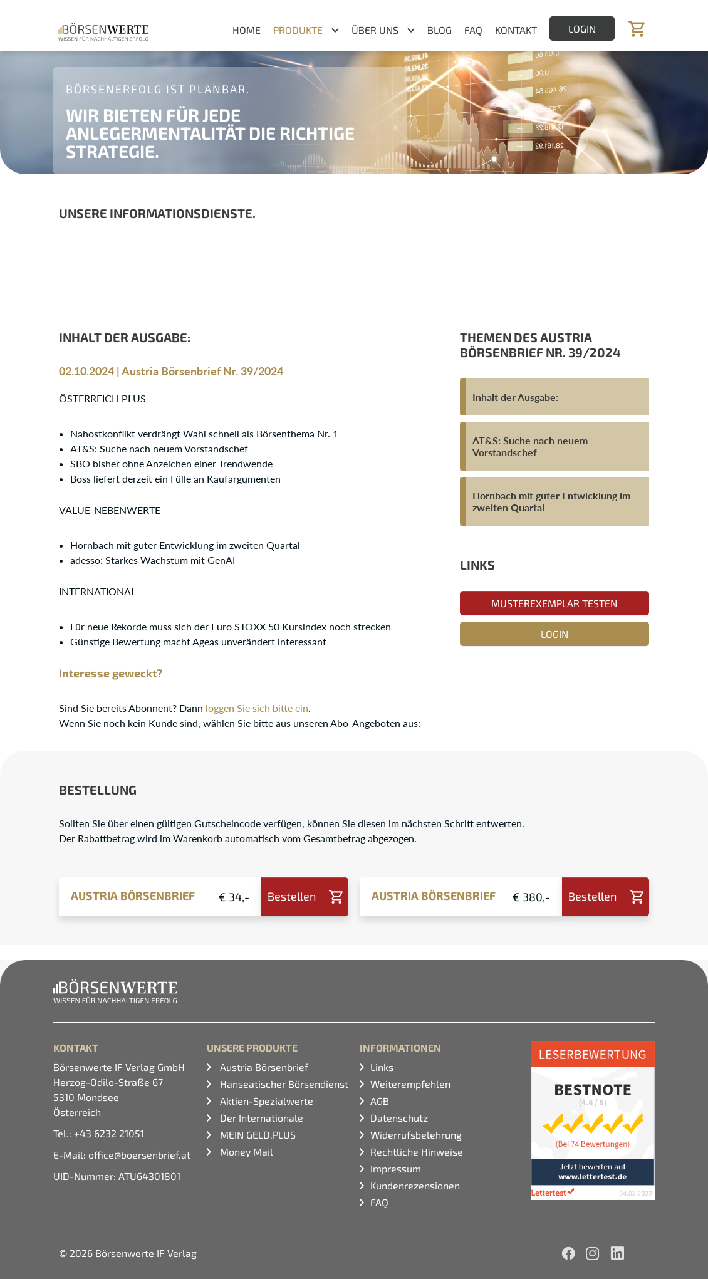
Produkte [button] (298, 30)
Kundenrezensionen (415, 1185)
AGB (379, 1101)
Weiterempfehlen (410, 1084)
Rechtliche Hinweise (416, 1151)
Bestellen (292, 896)
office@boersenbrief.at (139, 1155)
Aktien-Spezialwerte (265, 1101)
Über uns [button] (374, 30)
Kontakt (516, 30)
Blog (439, 30)
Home (246, 30)
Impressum (395, 1168)
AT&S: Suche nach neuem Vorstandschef (530, 446)
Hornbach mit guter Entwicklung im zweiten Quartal (551, 501)
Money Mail (245, 1151)
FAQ (473, 30)
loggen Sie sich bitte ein (257, 708)
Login (582, 28)
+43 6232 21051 (109, 1133)
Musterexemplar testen (554, 603)
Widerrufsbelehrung (416, 1135)
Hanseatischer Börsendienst (282, 1084)
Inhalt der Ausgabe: (515, 397)
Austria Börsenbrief (262, 1067)
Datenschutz (399, 1118)
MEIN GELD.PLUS (256, 1135)
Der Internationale (260, 1118)
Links (381, 1067)
